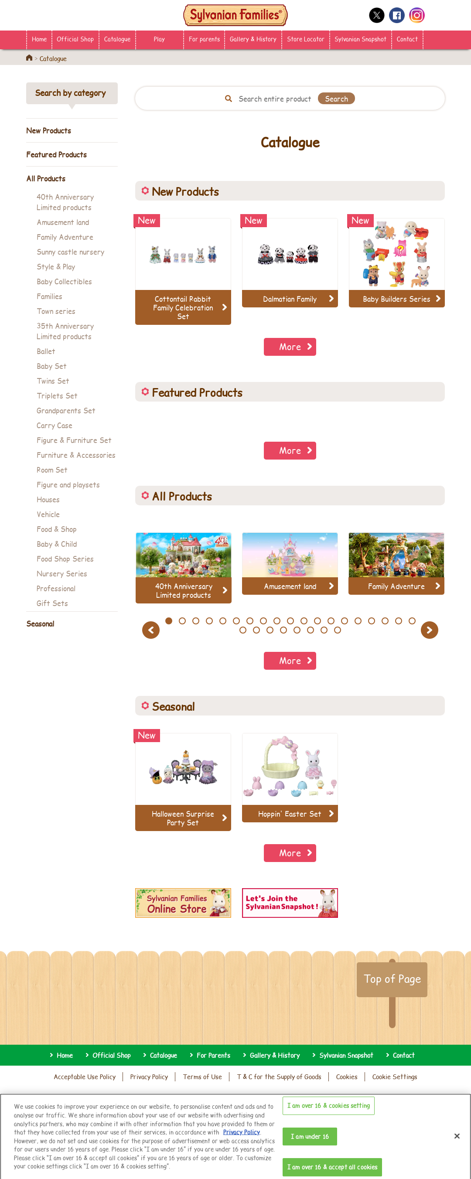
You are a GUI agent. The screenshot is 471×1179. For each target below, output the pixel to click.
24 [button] (297, 630)
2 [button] (182, 621)
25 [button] (310, 630)
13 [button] (330, 621)
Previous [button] (152, 630)
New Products (48, 130)
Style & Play (56, 266)
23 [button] (283, 630)
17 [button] (384, 621)
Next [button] (430, 630)
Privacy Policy (149, 1076)
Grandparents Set (66, 410)
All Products (45, 178)
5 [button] (223, 621)
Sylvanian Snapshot (360, 39)
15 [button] (357, 621)
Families (49, 296)
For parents (204, 39)
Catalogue (117, 39)
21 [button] (256, 630)
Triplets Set (57, 395)
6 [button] (236, 621)
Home (39, 39)
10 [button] (290, 621)
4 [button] (209, 621)
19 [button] (411, 621)
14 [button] (344, 621)
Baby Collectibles (64, 281)
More (290, 346)
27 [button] (337, 630)
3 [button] (196, 621)
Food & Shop (57, 529)
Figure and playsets (68, 484)
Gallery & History (253, 39)
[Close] (457, 1142)
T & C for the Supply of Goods (279, 1076)
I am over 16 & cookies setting (328, 1112)
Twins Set (53, 380)
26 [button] (324, 630)
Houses (48, 499)
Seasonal (40, 623)
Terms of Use (202, 1076)
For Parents (213, 1055)
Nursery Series (62, 573)
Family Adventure (65, 237)
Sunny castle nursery (70, 251)
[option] (184, 567)
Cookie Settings (394, 1076)
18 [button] (398, 621)
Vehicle (48, 514)
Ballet (46, 351)
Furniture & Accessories (76, 455)
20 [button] (243, 630)
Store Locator (305, 39)
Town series (56, 311)
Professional (56, 588)
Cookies (347, 1076)
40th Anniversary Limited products (65, 201)
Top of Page (392, 978)
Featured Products (56, 154)
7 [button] (250, 621)
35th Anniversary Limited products (65, 330)
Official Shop (75, 39)
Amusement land (63, 222)
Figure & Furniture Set (74, 440)
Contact (407, 39)
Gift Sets (52, 603)
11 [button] (304, 621)
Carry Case (54, 425)
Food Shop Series (65, 558)
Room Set (52, 469)
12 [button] (317, 621)
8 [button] (263, 621)
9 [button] (277, 621)
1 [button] (168, 621)
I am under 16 (310, 1142)
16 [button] (371, 621)
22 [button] (270, 630)
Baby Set (52, 366)
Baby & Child (57, 543)
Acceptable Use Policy (85, 1076)
